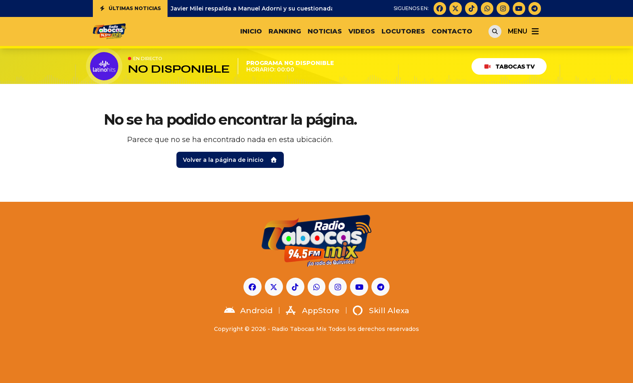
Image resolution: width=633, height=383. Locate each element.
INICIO (251, 31)
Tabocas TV (509, 66)
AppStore (313, 310)
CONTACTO (452, 31)
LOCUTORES (403, 31)
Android (248, 310)
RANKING (284, 31)
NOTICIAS (325, 31)
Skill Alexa (381, 310)
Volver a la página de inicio (230, 159)
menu (524, 31)
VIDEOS (361, 31)
